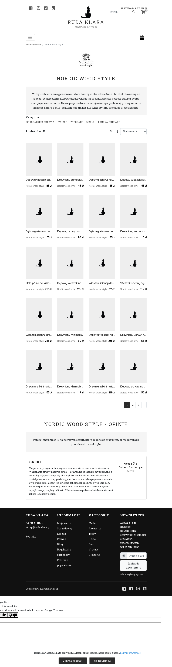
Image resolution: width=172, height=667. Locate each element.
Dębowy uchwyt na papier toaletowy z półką (133, 386)
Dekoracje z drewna (40, 122)
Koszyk (61, 533)
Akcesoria (95, 528)
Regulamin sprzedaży (64, 552)
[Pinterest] (46, 8)
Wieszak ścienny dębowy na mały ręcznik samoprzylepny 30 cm (102, 283)
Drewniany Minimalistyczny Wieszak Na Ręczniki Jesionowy (70, 386)
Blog (60, 544)
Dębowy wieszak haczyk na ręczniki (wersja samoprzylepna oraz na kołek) (39, 231)
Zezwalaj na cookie (72, 660)
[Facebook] (30, 8)
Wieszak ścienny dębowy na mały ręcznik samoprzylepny (133, 283)
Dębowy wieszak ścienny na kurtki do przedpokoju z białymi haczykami (39, 179)
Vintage (94, 549)
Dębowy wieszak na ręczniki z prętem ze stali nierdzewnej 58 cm (102, 334)
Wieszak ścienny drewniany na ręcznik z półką (39, 334)
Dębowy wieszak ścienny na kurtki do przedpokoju (133, 179)
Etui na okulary (109, 122)
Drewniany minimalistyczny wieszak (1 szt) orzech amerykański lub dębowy (70, 334)
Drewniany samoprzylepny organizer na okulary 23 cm (70, 179)
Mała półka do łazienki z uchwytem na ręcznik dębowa (39, 283)
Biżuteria (94, 554)
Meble (90, 122)
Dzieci (93, 539)
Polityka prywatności (65, 562)
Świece (62, 122)
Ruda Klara (86, 19)
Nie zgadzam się (102, 660)
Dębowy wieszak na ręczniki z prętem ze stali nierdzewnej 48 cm (102, 231)
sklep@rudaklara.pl (38, 527)
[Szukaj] (133, 11)
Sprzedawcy (64, 528)
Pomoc (61, 539)
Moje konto (64, 523)
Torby (92, 533)
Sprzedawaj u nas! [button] (133, 8)
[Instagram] (38, 8)
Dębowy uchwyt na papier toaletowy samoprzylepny (102, 179)
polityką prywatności (130, 652)
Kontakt (31, 536)
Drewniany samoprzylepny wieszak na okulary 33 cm (133, 231)
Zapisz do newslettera (133, 565)
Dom (92, 544)
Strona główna (33, 44)
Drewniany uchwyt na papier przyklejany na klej (133, 334)
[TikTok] (53, 8)
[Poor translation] (12, 615)
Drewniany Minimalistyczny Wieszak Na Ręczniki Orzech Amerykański (39, 386)
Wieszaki (76, 122)
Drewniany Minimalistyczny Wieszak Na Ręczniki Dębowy (102, 386)
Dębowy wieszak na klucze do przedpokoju (70, 283)
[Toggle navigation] (30, 37)
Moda (92, 523)
